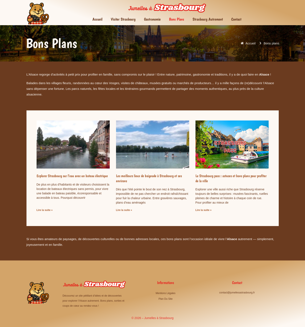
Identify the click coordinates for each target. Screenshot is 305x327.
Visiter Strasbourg (123, 19)
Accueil (97, 19)
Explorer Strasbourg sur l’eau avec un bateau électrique (72, 176)
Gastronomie (152, 19)
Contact (236, 19)
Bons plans (176, 19)
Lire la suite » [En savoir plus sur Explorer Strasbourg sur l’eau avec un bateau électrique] (45, 210)
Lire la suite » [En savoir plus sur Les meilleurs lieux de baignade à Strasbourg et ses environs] (124, 210)
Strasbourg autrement (208, 19)
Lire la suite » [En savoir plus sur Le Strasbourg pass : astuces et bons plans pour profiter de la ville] (203, 210)
